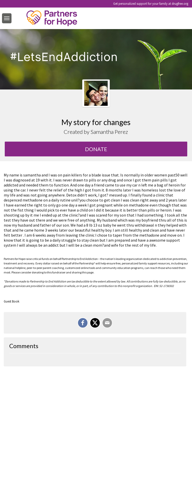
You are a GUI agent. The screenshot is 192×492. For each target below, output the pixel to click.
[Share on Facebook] (83, 323)
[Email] (107, 323)
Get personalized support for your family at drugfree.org (150, 4)
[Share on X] (95, 323)
